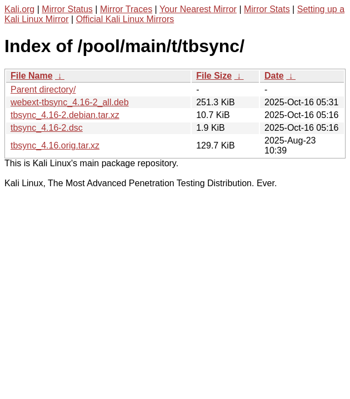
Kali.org (19, 9)
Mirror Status (67, 9)
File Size (214, 75)
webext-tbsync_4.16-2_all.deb (70, 102)
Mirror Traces (126, 9)
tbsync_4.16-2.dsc (47, 127)
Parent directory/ (43, 89)
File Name (32, 75)
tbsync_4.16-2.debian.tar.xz (65, 115)
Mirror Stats (267, 9)
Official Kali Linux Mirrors (125, 19)
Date (274, 75)
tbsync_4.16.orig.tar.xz (55, 145)
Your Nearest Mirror (198, 9)
